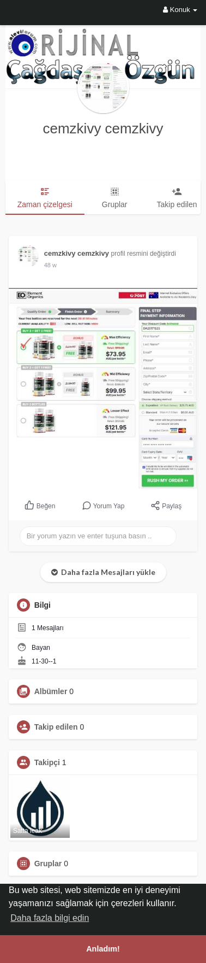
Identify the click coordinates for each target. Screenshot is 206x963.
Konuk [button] (180, 9)
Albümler (51, 691)
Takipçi (47, 762)
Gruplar (48, 863)
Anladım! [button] (103, 948)
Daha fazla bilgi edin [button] (49, 918)
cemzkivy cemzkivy (103, 128)
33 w (50, 265)
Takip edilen (56, 727)
